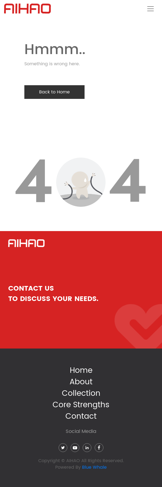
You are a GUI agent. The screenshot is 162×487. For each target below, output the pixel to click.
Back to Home (54, 92)
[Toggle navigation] (150, 9)
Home (81, 370)
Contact (81, 416)
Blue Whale (94, 467)
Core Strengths (81, 405)
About (81, 382)
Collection (81, 393)
